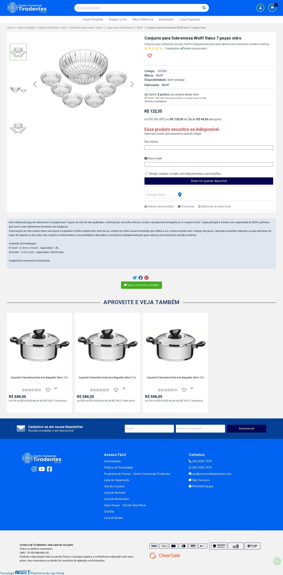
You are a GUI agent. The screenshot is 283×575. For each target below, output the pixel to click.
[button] (34, 84)
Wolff (165, 85)
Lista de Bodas (113, 518)
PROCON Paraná (201, 486)
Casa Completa (93, 19)
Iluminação (166, 19)
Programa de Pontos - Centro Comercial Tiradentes (137, 474)
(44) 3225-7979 (200, 461)
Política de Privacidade (118, 467)
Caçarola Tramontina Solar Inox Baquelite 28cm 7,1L (39, 377)
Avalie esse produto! (194, 48)
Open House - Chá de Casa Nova (125, 505)
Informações (112, 461)
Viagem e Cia (117, 19)
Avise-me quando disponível (209, 181)
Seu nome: (151, 141)
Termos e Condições (155, 101)
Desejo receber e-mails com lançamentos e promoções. (185, 173)
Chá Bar (109, 511)
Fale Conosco (199, 480)
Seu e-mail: (153, 158)
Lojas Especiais (189, 19)
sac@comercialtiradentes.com (210, 474)
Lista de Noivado (114, 492)
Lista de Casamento (117, 480)
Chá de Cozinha (114, 486)
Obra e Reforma (142, 19)
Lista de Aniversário (116, 499)
